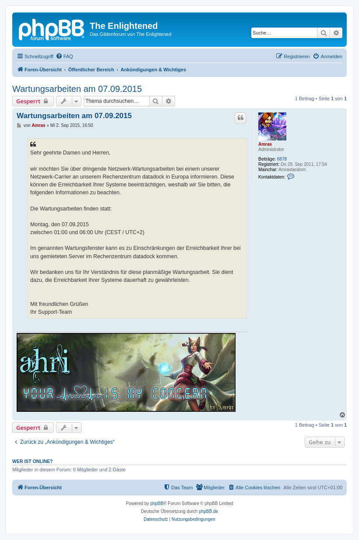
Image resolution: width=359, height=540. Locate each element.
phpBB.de (208, 511)
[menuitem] (64, 56)
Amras (265, 144)
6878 (282, 159)
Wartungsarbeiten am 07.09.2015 (77, 89)
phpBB (156, 503)
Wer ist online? (32, 461)
